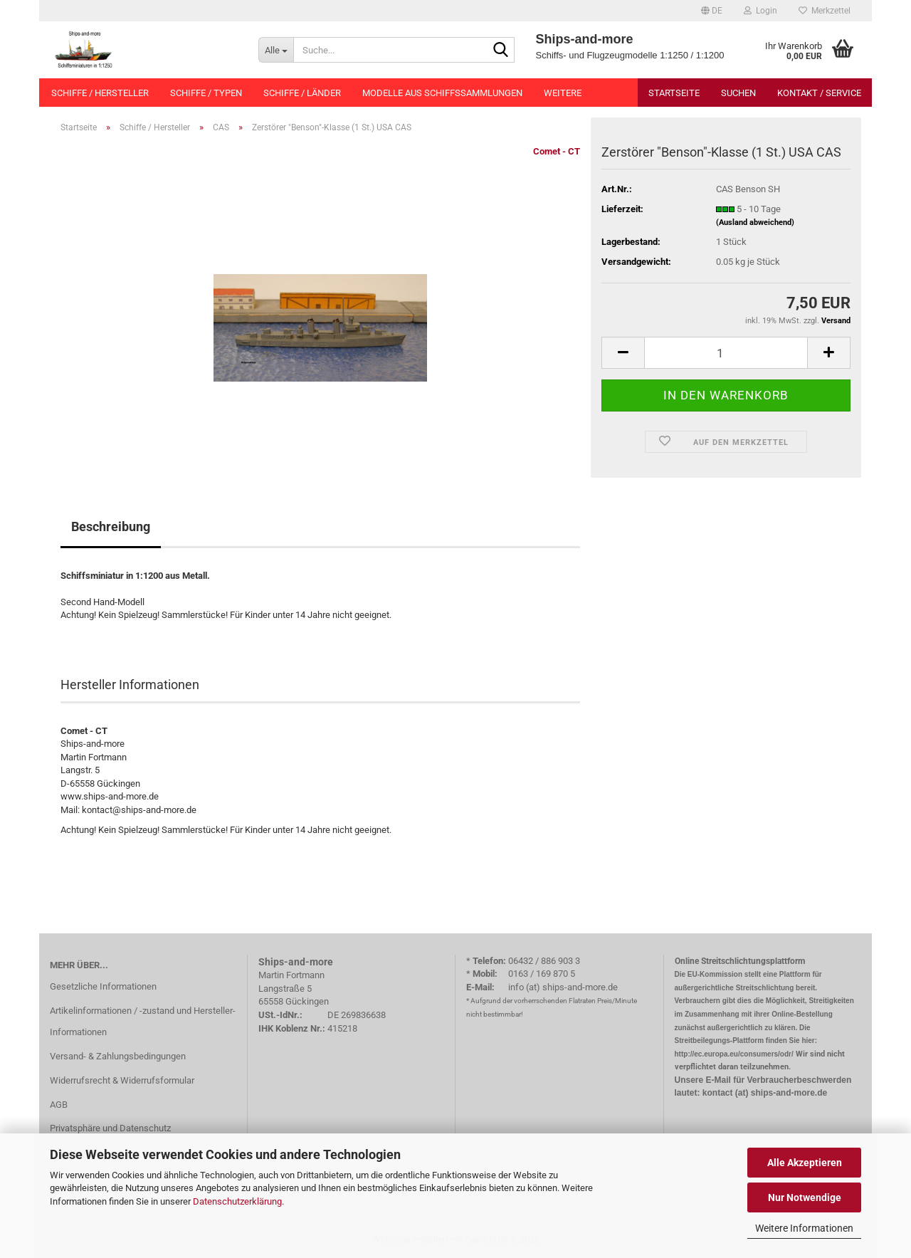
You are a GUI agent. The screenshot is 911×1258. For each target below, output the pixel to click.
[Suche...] (275, 50)
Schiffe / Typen (206, 93)
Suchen (738, 93)
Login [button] (760, 11)
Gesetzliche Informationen (103, 986)
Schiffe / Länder (302, 93)
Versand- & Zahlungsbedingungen (118, 1056)
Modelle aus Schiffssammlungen (442, 93)
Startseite (674, 93)
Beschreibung (110, 526)
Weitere (562, 93)
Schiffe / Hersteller (100, 93)
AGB (59, 1104)
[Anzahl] (726, 353)
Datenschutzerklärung (237, 1201)
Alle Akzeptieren (804, 1162)
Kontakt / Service (819, 93)
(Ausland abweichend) (755, 222)
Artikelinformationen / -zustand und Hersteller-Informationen (143, 1021)
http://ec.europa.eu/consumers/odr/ (734, 1054)
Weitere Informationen (804, 1228)
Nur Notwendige (804, 1197)
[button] (711, 10)
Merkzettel (825, 11)
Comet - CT (556, 151)
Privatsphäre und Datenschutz (110, 1128)
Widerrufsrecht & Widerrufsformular (122, 1080)
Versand (836, 320)
